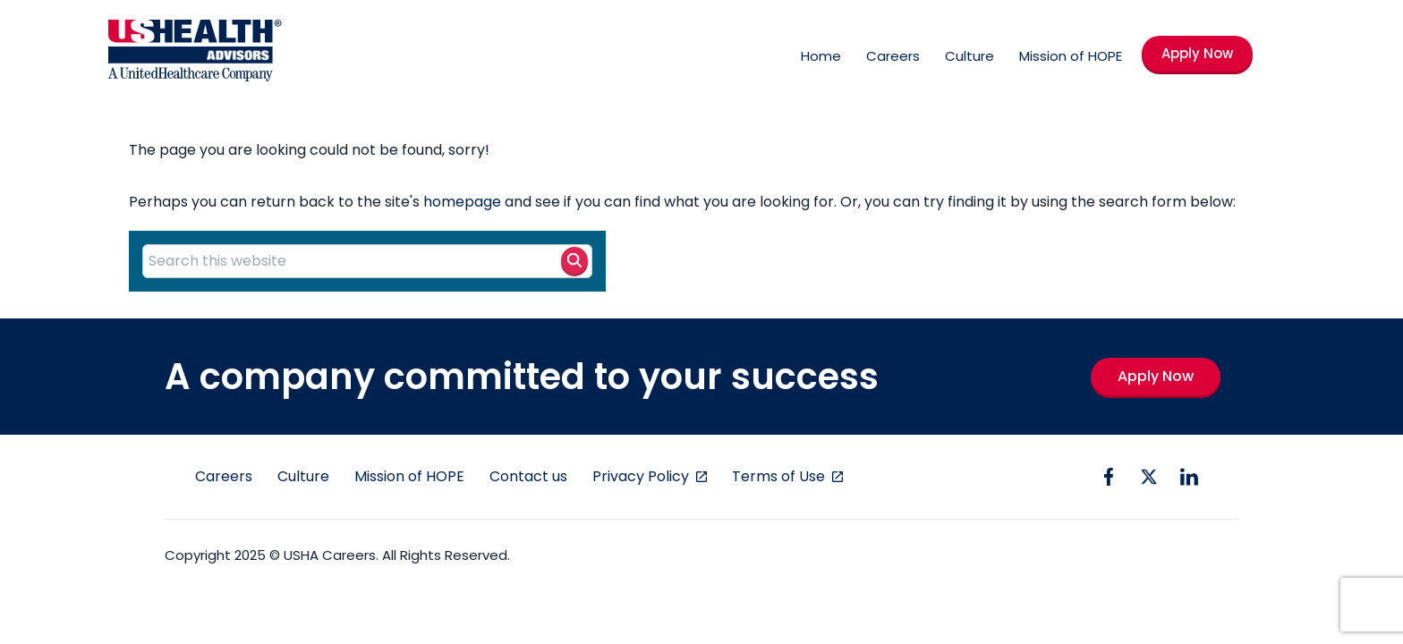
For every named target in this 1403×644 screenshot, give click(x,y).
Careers (893, 56)
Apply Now (1197, 53)
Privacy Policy (642, 476)
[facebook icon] (1109, 477)
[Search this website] (367, 261)
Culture (969, 56)
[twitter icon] (1149, 477)
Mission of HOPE (1070, 56)
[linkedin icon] (1189, 477)
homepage (462, 201)
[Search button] (574, 260)
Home (821, 56)
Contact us (528, 476)
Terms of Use (780, 476)
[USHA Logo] (195, 54)
